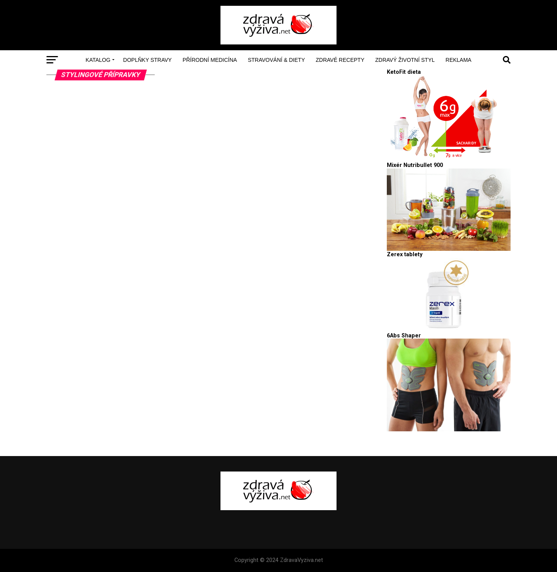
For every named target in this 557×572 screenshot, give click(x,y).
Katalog (97, 60)
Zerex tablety (404, 254)
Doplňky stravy (147, 60)
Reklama (459, 60)
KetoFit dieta (404, 72)
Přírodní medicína (210, 60)
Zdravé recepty (340, 60)
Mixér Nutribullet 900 (415, 165)
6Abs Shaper (404, 335)
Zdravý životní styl (405, 60)
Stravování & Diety (276, 60)
